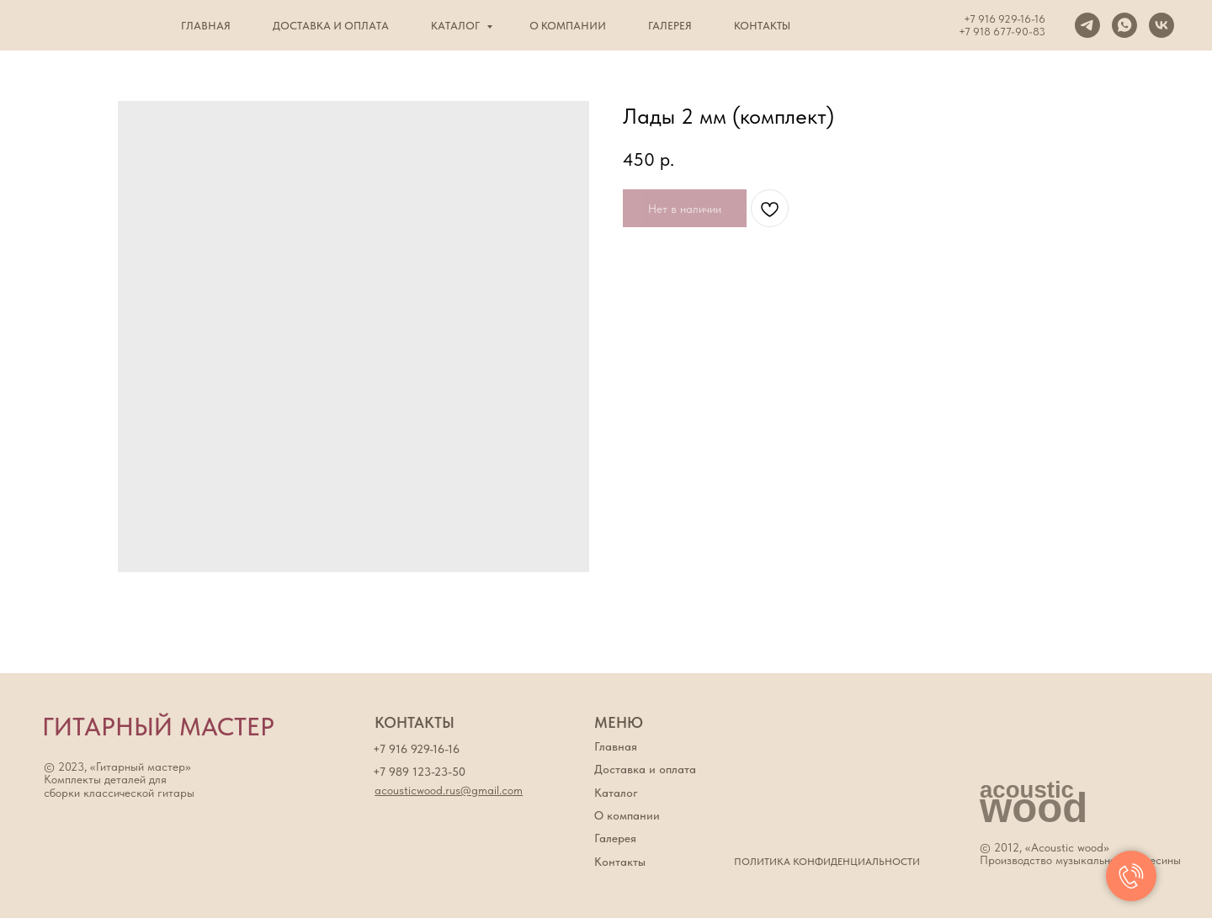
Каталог (456, 25)
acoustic (1027, 790)
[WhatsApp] (1124, 25)
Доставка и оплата (331, 25)
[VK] (1161, 25)
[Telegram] (1087, 25)
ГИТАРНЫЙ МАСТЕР (158, 726)
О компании (567, 25)
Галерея (670, 25)
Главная (206, 25)
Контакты (762, 25)
